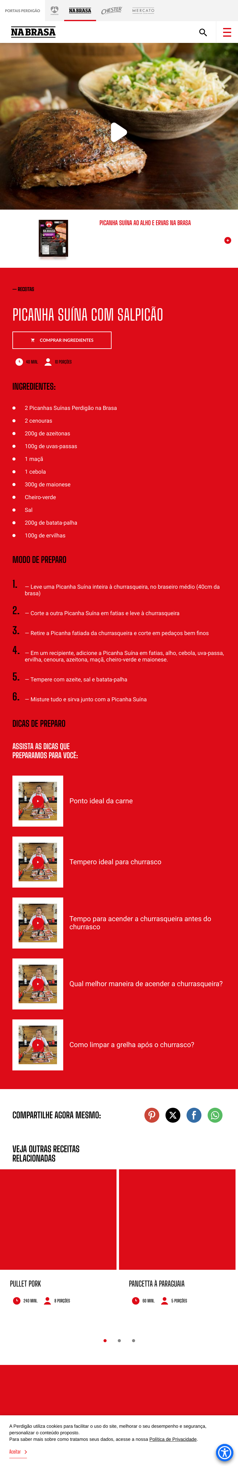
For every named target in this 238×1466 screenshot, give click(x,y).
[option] (58, 1245)
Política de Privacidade (173, 1439)
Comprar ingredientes (62, 340)
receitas (26, 289)
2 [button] (119, 1340)
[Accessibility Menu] (224, 1452)
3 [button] (133, 1340)
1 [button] (105, 1340)
